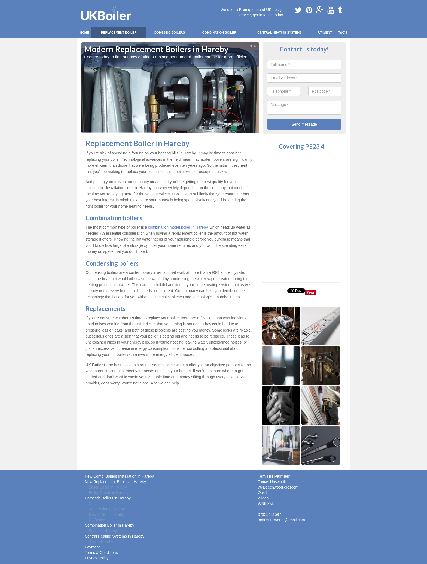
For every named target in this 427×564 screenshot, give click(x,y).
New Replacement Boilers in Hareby (115, 482)
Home (84, 32)
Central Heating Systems (279, 32)
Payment (325, 32)
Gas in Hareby (101, 541)
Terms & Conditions (101, 552)
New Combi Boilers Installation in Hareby (119, 476)
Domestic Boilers (169, 32)
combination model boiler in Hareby (178, 227)
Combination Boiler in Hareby (109, 525)
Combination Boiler (219, 32)
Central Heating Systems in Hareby (114, 536)
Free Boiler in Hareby (107, 509)
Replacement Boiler (119, 32)
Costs (94, 503)
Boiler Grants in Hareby (109, 492)
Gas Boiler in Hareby (106, 514)
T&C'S (342, 32)
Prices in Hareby (103, 531)
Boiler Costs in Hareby (108, 487)
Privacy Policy (96, 558)
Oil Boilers (97, 520)
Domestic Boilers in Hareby (108, 498)
